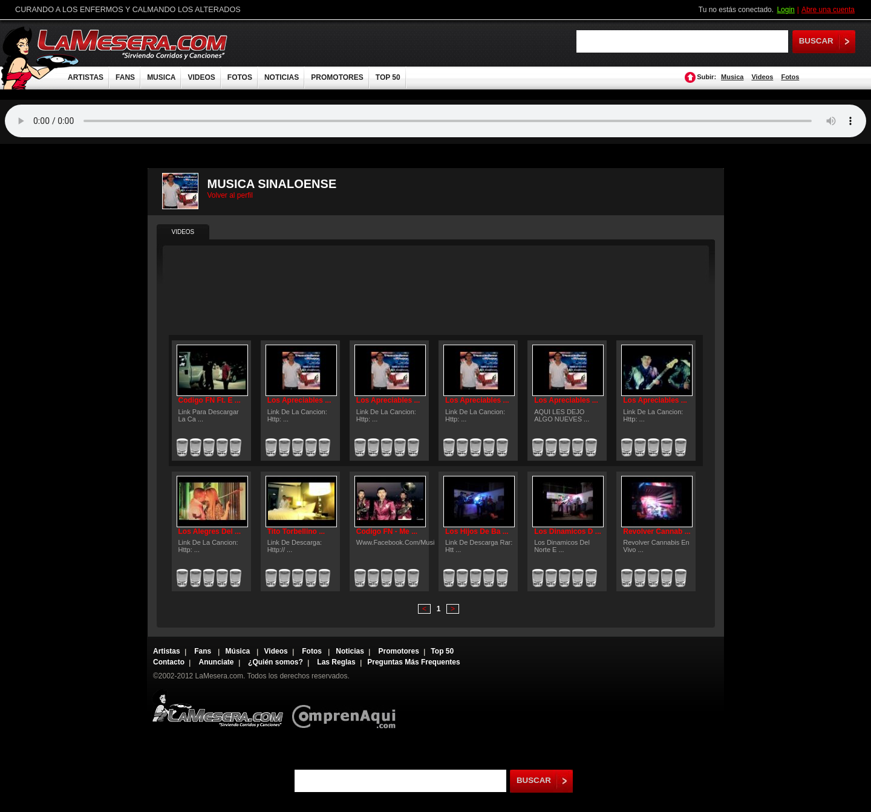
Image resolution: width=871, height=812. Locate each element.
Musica (732, 76)
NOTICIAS (281, 77)
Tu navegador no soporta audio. (435, 121)
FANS (125, 77)
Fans (203, 651)
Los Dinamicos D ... (567, 531)
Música (239, 651)
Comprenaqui (347, 708)
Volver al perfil (230, 195)
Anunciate (216, 662)
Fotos (790, 76)
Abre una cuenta (828, 9)
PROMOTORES (337, 77)
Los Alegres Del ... (209, 531)
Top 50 (442, 651)
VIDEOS (201, 77)
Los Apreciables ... (299, 400)
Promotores (398, 651)
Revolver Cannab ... (656, 531)
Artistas (166, 651)
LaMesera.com (133, 43)
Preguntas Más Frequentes (413, 662)
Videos (762, 76)
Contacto (168, 662)
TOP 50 (388, 77)
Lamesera (217, 708)
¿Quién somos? (275, 662)
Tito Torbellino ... (296, 531)
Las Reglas (336, 662)
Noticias (350, 651)
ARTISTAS (85, 77)
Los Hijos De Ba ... (477, 531)
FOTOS (239, 77)
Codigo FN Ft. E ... (209, 400)
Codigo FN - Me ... (386, 531)
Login (785, 9)
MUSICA (161, 77)
